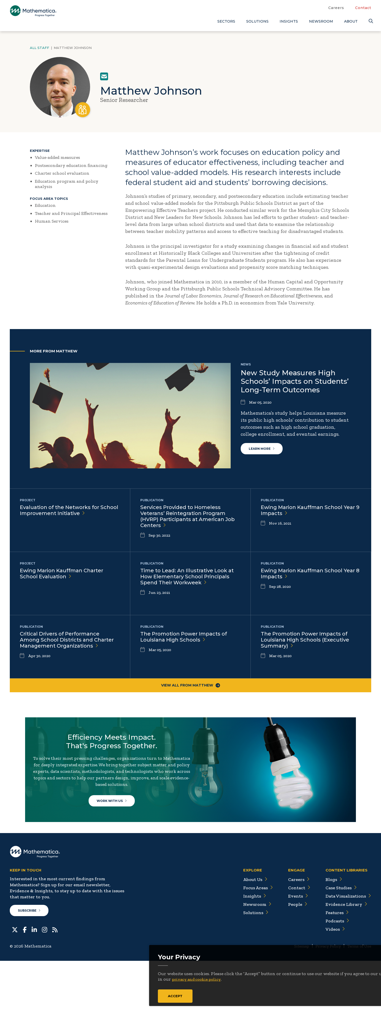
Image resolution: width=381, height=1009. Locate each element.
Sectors (226, 21)
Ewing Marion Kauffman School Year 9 (305, 511)
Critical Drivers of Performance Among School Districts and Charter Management (64, 644)
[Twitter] (15, 978)
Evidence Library (343, 951)
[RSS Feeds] (54, 978)
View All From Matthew (190, 686)
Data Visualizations (346, 943)
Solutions (257, 21)
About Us (247, 926)
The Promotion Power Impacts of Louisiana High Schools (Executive (309, 641)
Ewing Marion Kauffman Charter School (66, 574)
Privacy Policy (323, 994)
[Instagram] (44, 978)
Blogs (330, 926)
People (292, 951)
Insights (289, 21)
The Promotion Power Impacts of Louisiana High (187, 637)
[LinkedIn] (34, 978)
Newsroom (321, 21)
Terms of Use (358, 994)
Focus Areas (250, 935)
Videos (331, 976)
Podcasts (334, 968)
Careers (336, 8)
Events (292, 943)
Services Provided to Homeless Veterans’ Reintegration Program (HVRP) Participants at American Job (187, 517)
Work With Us (115, 823)
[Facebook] (25, 978)
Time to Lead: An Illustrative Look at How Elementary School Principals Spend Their (187, 581)
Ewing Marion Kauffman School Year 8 (305, 574)
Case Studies (338, 935)
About (351, 21)
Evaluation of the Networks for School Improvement (65, 511)
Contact (363, 8)
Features (333, 960)
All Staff (39, 48)
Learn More (264, 452)
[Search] (370, 21)
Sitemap (293, 994)
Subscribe (32, 959)
